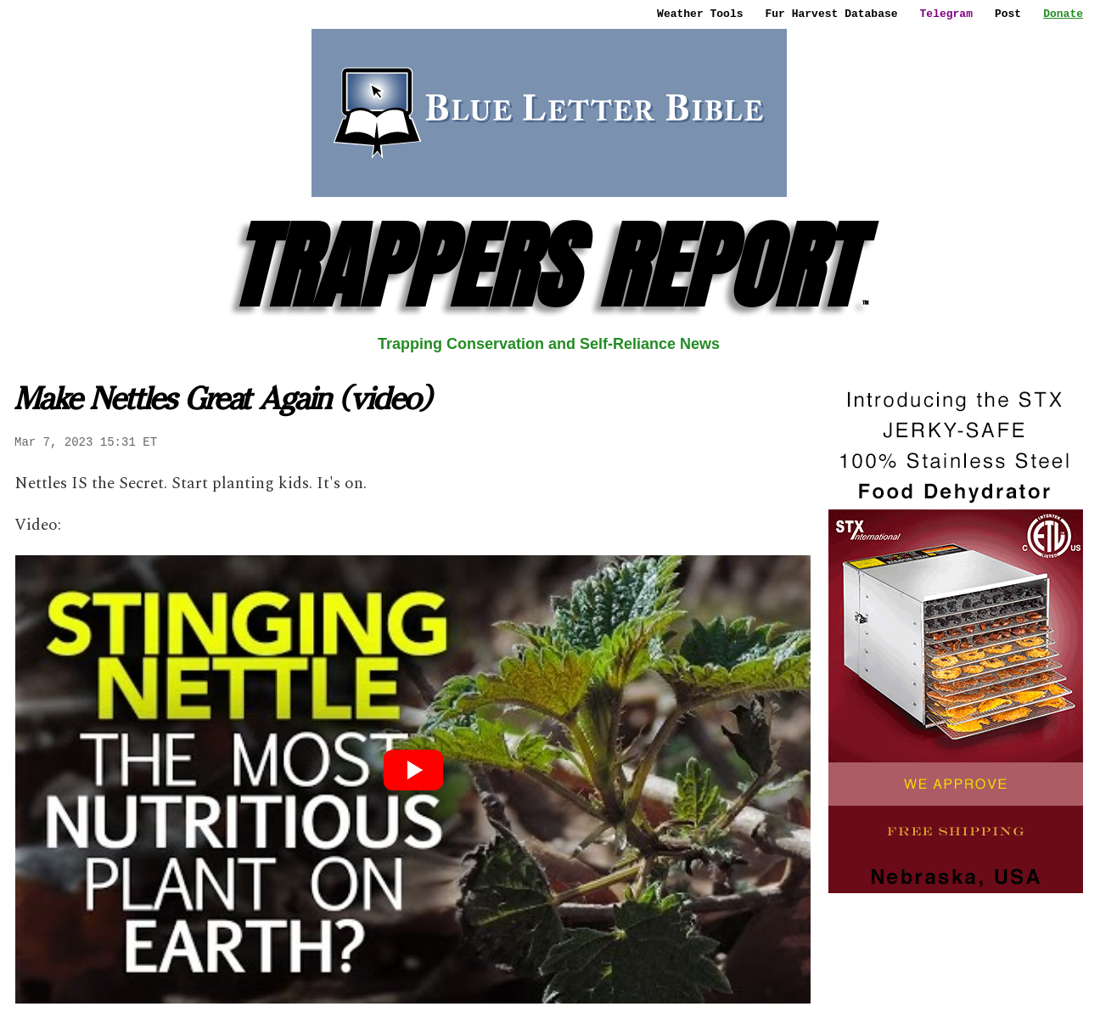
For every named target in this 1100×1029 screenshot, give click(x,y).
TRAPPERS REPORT (548, 266)
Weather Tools (700, 13)
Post (1008, 13)
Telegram (946, 13)
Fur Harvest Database (832, 13)
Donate (1063, 13)
